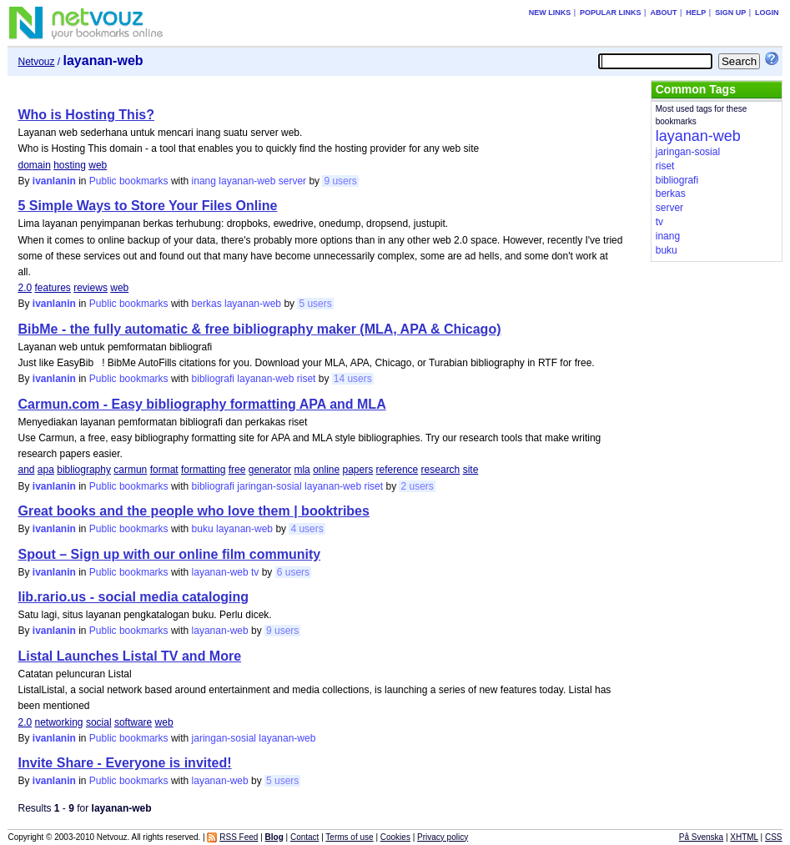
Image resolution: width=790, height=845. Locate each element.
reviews (90, 288)
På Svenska (701, 837)
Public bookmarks (129, 181)
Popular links (611, 12)
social (99, 722)
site (471, 469)
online (326, 469)
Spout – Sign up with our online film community (169, 554)
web (97, 165)
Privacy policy (442, 837)
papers (358, 469)
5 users (315, 303)
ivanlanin (54, 181)
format (164, 469)
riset (306, 379)
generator (270, 469)
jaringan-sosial (269, 486)
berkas (207, 303)
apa (46, 469)
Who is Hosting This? (86, 115)
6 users (293, 572)
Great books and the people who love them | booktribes (193, 511)
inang (204, 181)
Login (767, 12)
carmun (130, 469)
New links (550, 12)
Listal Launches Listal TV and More (129, 656)
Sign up (730, 12)
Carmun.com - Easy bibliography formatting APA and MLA (201, 404)
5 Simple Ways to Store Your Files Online (147, 206)
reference (397, 469)
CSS (773, 837)
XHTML (744, 837)
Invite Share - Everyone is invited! (124, 763)
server (292, 181)
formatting (203, 469)
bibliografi (213, 379)
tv (255, 572)
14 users (353, 379)
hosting (69, 165)
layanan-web (247, 181)
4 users (306, 529)
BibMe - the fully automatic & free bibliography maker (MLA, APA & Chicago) (259, 329)
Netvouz (36, 62)
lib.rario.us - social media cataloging (133, 597)
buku (203, 529)
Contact (304, 837)
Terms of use (349, 837)
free (237, 469)
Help (696, 12)
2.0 (25, 288)
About (663, 12)
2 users (416, 486)
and (26, 469)
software (133, 722)
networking (59, 722)
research (440, 469)
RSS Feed (238, 837)
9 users (340, 181)
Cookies (395, 837)
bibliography (84, 469)
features (53, 288)
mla (301, 469)
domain (34, 165)
